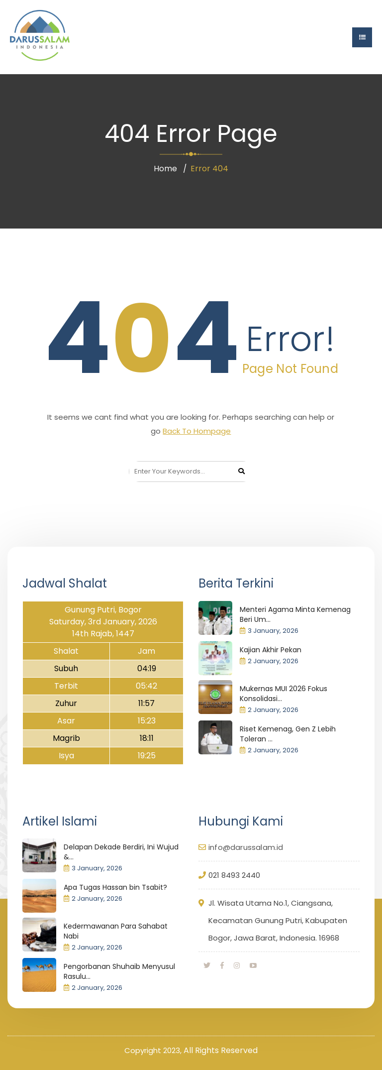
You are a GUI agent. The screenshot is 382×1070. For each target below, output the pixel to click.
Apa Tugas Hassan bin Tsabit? (115, 887)
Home (165, 168)
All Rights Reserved (221, 1050)
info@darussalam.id (246, 847)
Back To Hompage (197, 431)
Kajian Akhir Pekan (270, 650)
